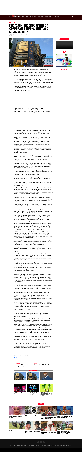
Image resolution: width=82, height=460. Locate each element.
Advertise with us (45, 19)
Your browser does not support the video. (64, 45)
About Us (27, 19)
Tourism (46, 16)
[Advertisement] (41, 7)
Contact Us (33, 19)
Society (42, 16)
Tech (50, 16)
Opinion (23, 19)
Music (35, 16)
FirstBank (22, 360)
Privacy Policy (38, 19)
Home (23, 16)
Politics (27, 16)
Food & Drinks (57, 16)
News (53, 16)
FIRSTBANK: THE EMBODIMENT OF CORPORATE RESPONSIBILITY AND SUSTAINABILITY (28, 361)
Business (31, 16)
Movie (39, 16)
